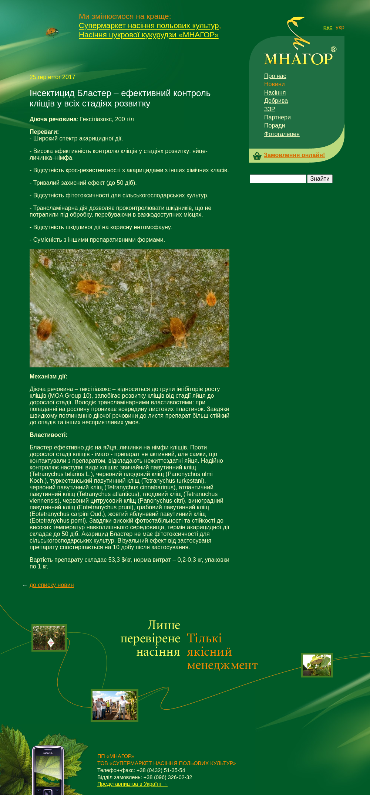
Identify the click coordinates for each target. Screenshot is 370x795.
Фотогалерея (282, 134)
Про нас (275, 76)
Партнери (277, 117)
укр (340, 27)
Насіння (275, 92)
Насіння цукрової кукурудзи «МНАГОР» (149, 34)
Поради (274, 125)
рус (328, 27)
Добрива (276, 101)
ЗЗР (269, 109)
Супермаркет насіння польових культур (149, 25)
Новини (274, 84)
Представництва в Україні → (132, 784)
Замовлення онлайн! (294, 155)
